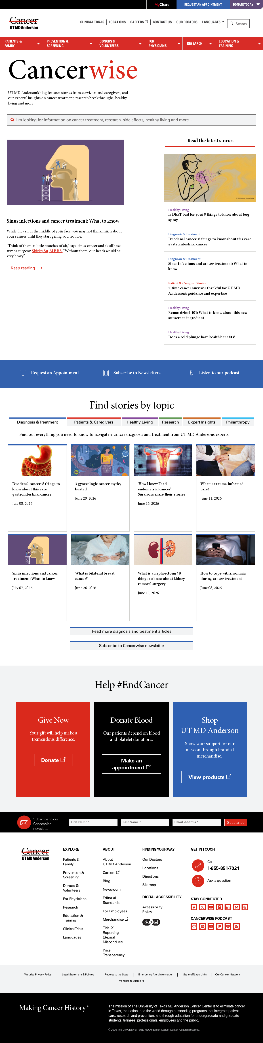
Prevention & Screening (58, 43)
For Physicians (157, 43)
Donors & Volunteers (108, 43)
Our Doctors (186, 22)
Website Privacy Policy (38, 974)
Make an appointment (131, 764)
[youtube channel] (211, 907)
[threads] (245, 907)
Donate (53, 760)
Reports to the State (116, 974)
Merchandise (115, 919)
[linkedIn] (228, 907)
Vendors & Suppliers (131, 980)
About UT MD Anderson (117, 861)
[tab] (210, 142)
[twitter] (202, 907)
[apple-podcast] (194, 926)
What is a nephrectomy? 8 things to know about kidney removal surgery (161, 579)
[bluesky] (236, 907)
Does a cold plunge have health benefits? (202, 337)
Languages (211, 22)
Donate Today (246, 4)
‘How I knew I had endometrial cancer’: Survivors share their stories (161, 489)
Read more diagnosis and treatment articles (131, 631)
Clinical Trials (92, 22)
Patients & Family (13, 43)
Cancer (72, 72)
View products (209, 777)
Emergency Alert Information (155, 974)
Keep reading (26, 268)
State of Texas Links (194, 974)
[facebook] (194, 907)
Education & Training (229, 43)
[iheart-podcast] (228, 926)
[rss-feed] (236, 926)
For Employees (115, 911)
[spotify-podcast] (202, 926)
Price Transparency (114, 952)
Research (194, 43)
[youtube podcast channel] (211, 926)
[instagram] (219, 907)
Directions (150, 876)
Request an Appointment (203, 4)
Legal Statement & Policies (78, 974)
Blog (106, 881)
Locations (150, 868)
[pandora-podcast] (219, 926)
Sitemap (149, 885)
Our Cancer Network (227, 974)
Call (225, 865)
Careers (139, 22)
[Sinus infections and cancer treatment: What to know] (65, 182)
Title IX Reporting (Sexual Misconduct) (113, 935)
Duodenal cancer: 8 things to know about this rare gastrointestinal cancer (36, 489)
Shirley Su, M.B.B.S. (47, 251)
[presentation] (210, 141)
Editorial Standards (111, 900)
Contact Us (162, 22)
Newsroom (112, 889)
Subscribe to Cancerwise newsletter (131, 645)
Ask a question (216, 882)
